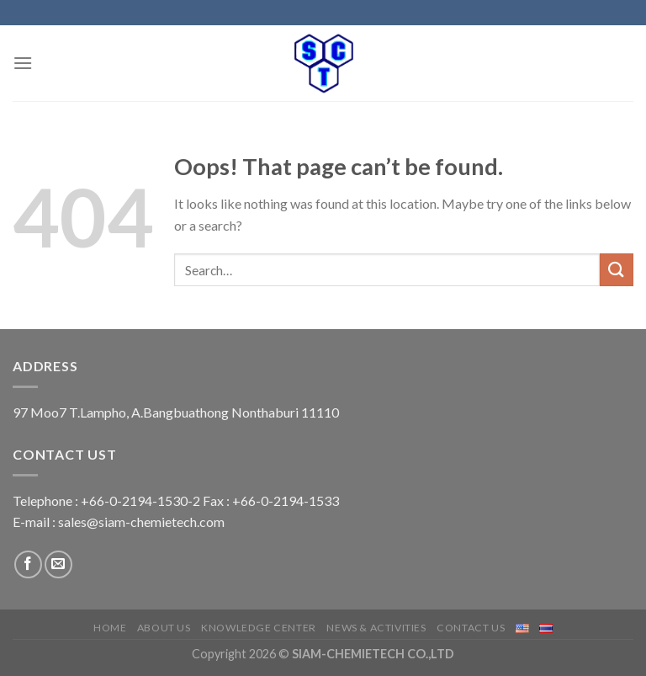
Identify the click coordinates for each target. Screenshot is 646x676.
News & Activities (376, 627)
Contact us (471, 627)
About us (164, 627)
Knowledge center (258, 627)
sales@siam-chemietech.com (141, 522)
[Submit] (616, 269)
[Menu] (23, 62)
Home (109, 627)
